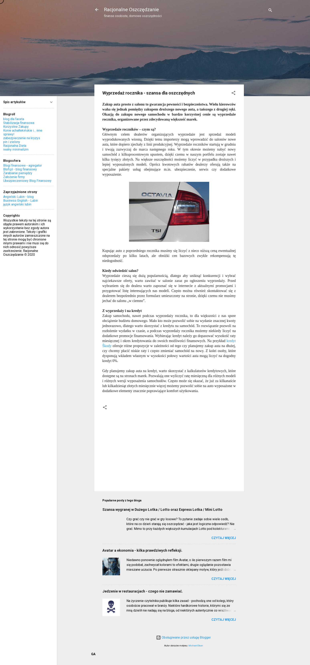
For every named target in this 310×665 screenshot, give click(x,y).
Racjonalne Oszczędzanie (131, 9)
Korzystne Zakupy (16, 127)
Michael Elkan (196, 645)
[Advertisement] (260, 85)
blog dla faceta (13, 119)
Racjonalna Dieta (14, 146)
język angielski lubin (17, 204)
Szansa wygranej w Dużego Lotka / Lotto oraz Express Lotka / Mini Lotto (162, 509)
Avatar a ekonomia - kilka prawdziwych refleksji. (142, 550)
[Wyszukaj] (270, 11)
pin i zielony (11, 142)
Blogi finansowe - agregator (22, 165)
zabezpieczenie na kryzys (21, 138)
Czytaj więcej (223, 538)
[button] (233, 94)
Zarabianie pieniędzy (17, 173)
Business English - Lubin (20, 200)
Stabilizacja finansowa (18, 123)
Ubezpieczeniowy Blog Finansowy (27, 181)
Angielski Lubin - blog (18, 197)
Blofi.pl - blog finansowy (20, 169)
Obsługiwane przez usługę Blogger (183, 637)
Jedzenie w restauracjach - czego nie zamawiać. (142, 591)
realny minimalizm (15, 149)
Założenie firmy (14, 177)
